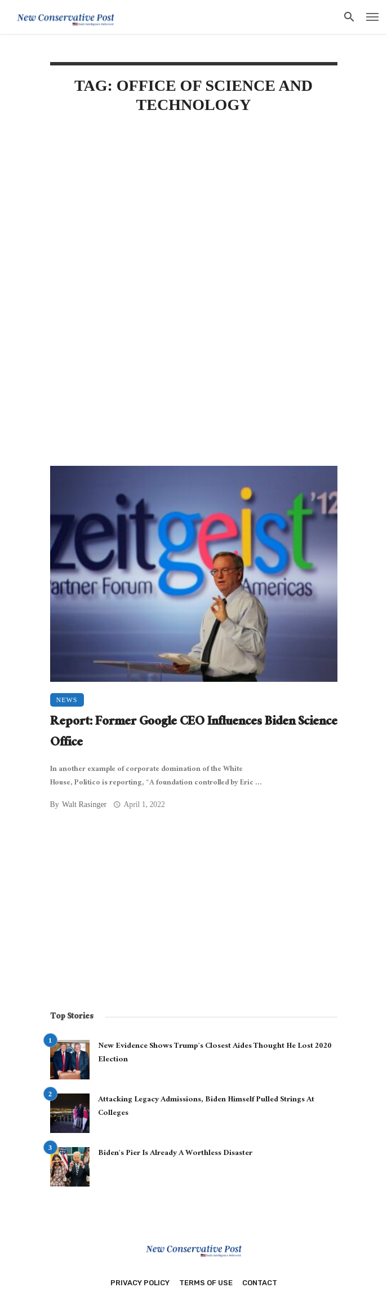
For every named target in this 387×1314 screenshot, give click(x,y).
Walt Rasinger (84, 804)
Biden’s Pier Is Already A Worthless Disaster (175, 1154)
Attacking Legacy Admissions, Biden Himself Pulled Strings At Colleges (206, 1107)
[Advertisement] (193, 220)
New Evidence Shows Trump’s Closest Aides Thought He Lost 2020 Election (215, 1053)
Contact (259, 1282)
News (67, 700)
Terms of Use (206, 1282)
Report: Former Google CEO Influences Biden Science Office (193, 733)
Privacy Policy (140, 1282)
